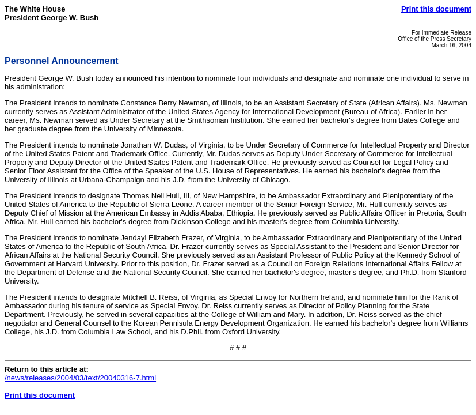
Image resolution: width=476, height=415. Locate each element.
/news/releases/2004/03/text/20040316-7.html (80, 377)
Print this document (436, 9)
